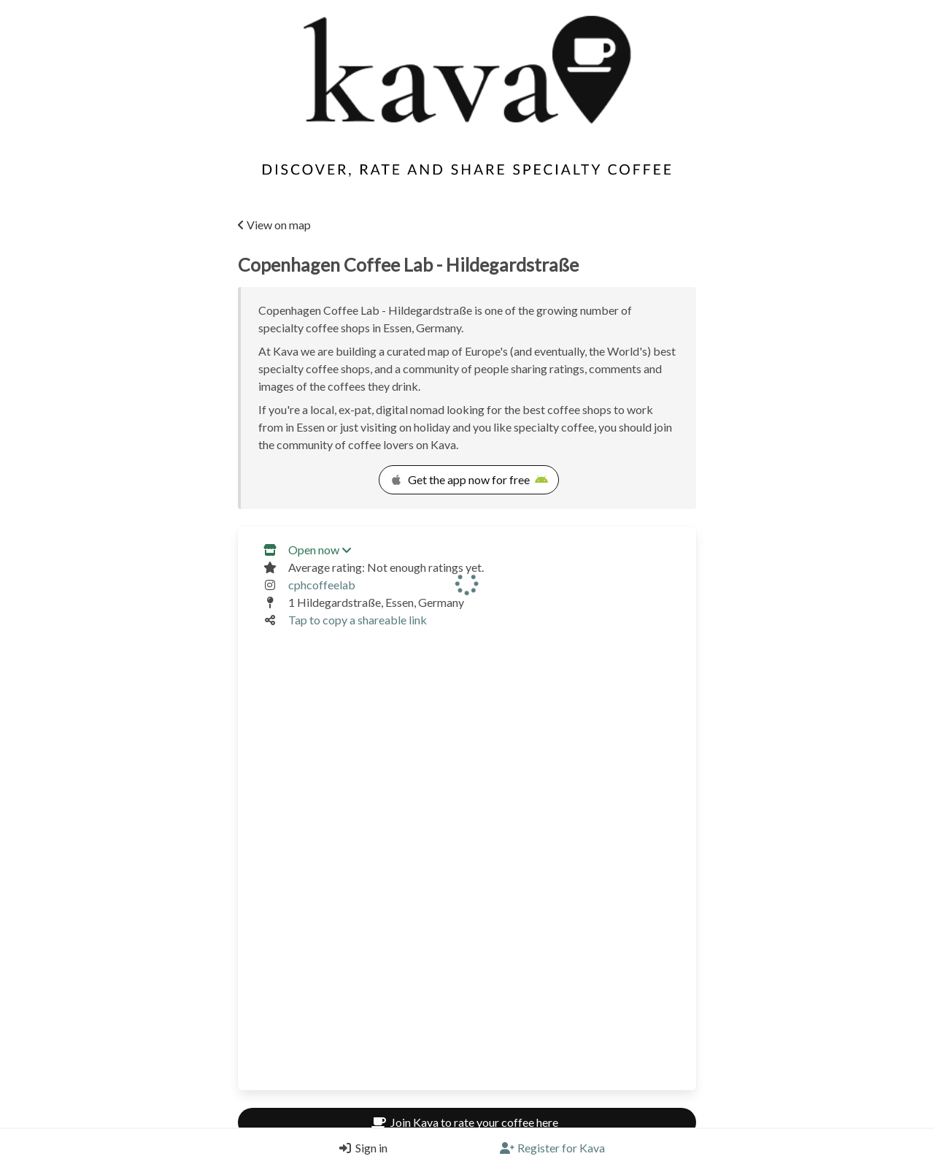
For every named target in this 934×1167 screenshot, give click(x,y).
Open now (319, 549)
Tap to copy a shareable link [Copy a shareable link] (357, 620)
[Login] (359, 1148)
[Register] (552, 1148)
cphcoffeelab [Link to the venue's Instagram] (321, 585)
